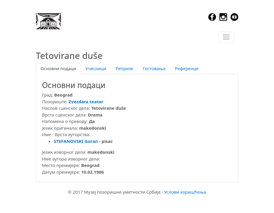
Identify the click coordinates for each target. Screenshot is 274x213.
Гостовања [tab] (154, 68)
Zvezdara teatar (86, 101)
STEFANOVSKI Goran (76, 141)
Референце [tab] (187, 68)
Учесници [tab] (96, 68)
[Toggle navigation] (226, 37)
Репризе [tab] (124, 68)
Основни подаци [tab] (58, 68)
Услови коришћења (185, 192)
